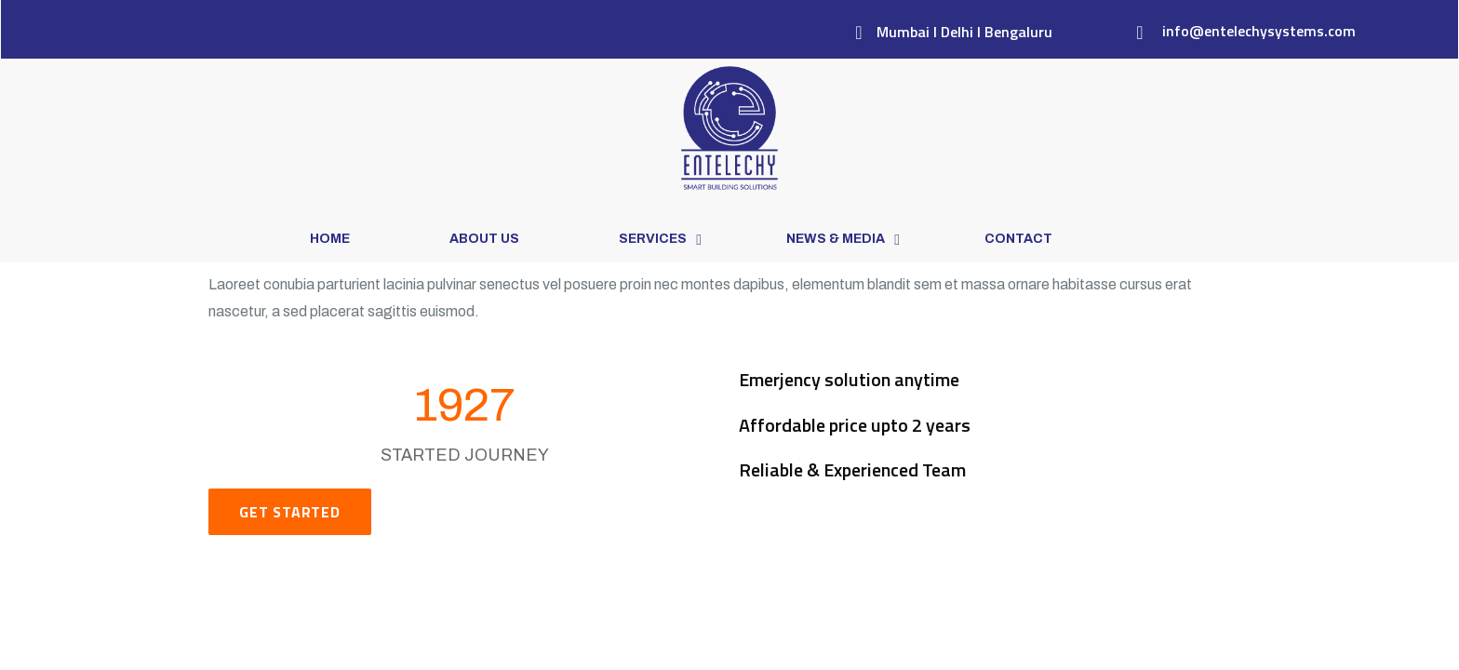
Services (653, 239)
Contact (1018, 239)
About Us (484, 239)
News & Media (835, 239)
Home (330, 239)
